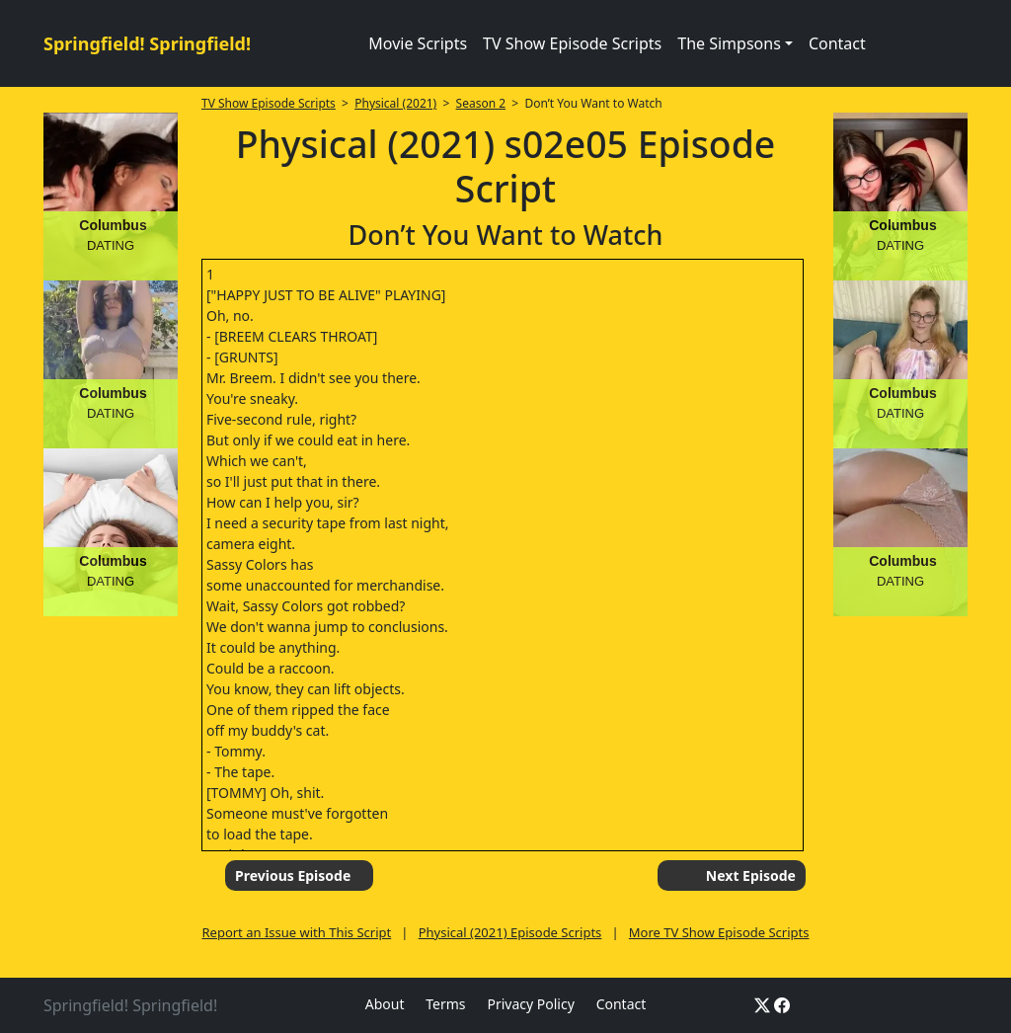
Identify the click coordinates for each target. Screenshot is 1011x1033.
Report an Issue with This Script (296, 932)
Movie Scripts (417, 43)
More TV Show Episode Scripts (719, 932)
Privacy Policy (530, 1003)
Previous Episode (292, 875)
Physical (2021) (395, 103)
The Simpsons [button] (729, 43)
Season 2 (481, 103)
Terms (445, 1003)
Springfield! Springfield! (147, 43)
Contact (837, 43)
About (385, 1003)
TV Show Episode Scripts (572, 43)
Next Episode (751, 875)
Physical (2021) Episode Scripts (510, 932)
